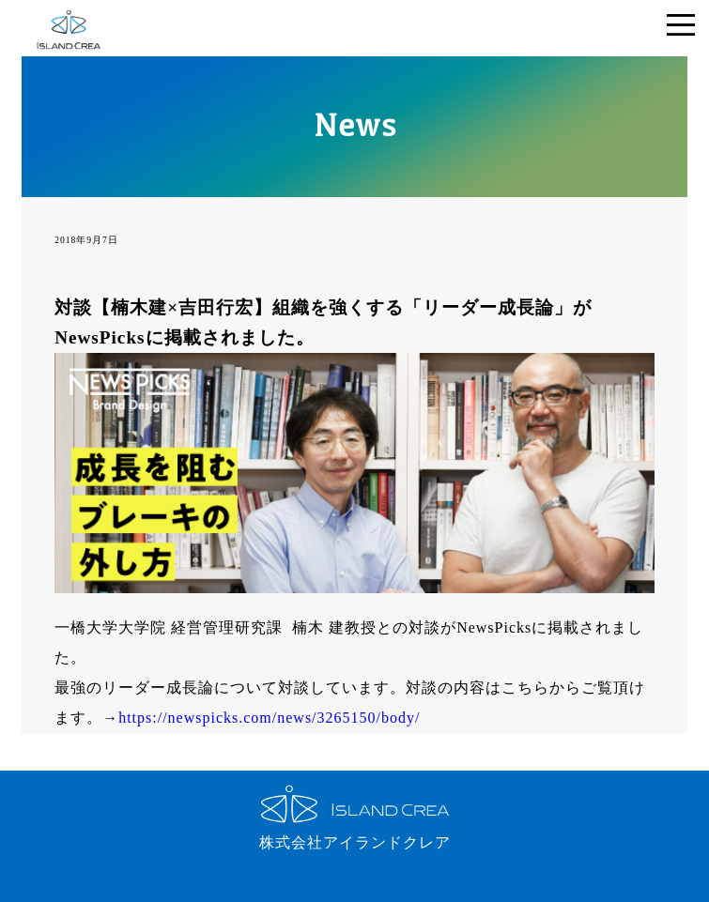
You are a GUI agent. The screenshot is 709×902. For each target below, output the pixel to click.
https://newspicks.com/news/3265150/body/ (269, 718)
